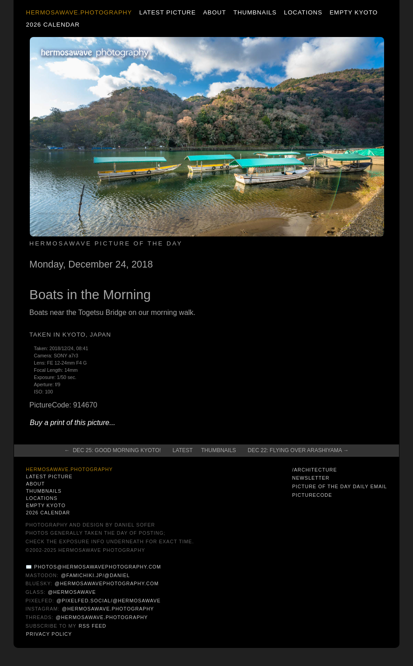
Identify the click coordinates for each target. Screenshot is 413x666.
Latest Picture (167, 12)
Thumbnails (255, 12)
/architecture (314, 469)
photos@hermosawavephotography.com (97, 566)
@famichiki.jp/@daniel (95, 575)
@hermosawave (72, 592)
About (214, 12)
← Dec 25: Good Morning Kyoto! (113, 450)
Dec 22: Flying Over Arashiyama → (298, 450)
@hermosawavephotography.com (107, 583)
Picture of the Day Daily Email (339, 486)
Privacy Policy (49, 634)
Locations (303, 12)
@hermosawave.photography (108, 608)
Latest (182, 450)
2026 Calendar (53, 24)
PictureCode (312, 495)
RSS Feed (92, 626)
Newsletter (310, 478)
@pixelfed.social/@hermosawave (108, 600)
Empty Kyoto (353, 12)
